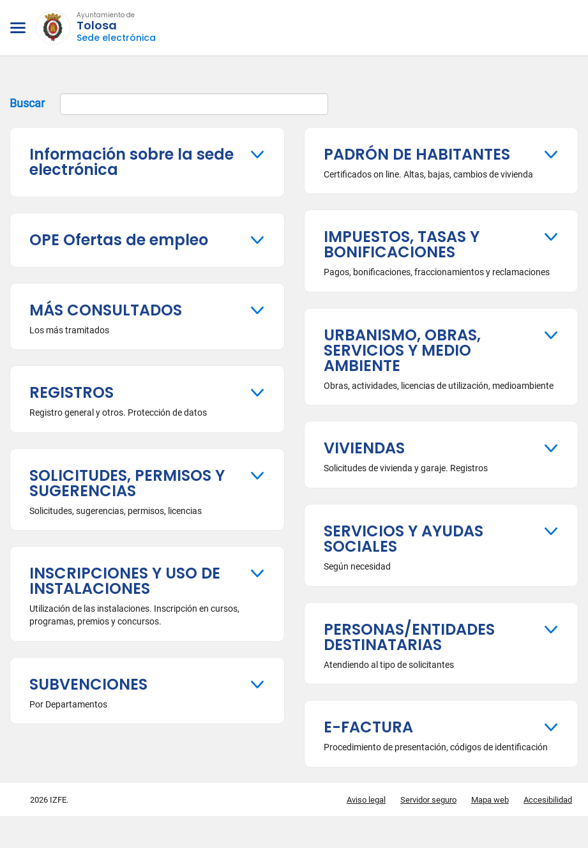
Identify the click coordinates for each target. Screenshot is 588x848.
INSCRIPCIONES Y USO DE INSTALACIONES (124, 581)
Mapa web (490, 800)
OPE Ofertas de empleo (118, 239)
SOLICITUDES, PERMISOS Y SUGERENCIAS (127, 483)
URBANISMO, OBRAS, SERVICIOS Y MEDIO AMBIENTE (402, 350)
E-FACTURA (368, 727)
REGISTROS (71, 392)
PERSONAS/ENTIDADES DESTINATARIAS (409, 637)
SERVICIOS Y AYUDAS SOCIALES (403, 538)
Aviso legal (366, 800)
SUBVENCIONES (88, 684)
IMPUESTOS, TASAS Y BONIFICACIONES (401, 244)
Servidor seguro (428, 800)
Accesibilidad (548, 800)
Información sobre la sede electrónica (131, 162)
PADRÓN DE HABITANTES (417, 154)
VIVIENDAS (364, 447)
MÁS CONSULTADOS (105, 310)
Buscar (169, 104)
